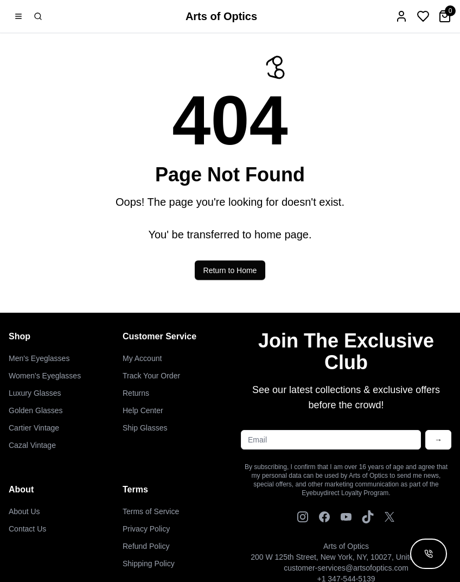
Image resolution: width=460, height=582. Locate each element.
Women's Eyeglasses (45, 375)
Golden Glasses (36, 410)
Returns (136, 393)
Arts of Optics (221, 16)
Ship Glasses (145, 427)
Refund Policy (146, 546)
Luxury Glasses (35, 393)
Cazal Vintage (32, 445)
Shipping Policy (149, 563)
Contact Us (27, 528)
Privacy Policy (146, 528)
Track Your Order (151, 375)
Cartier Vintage (34, 427)
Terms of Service (151, 511)
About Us (24, 511)
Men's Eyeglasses (39, 358)
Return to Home (230, 273)
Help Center (143, 410)
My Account (142, 358)
